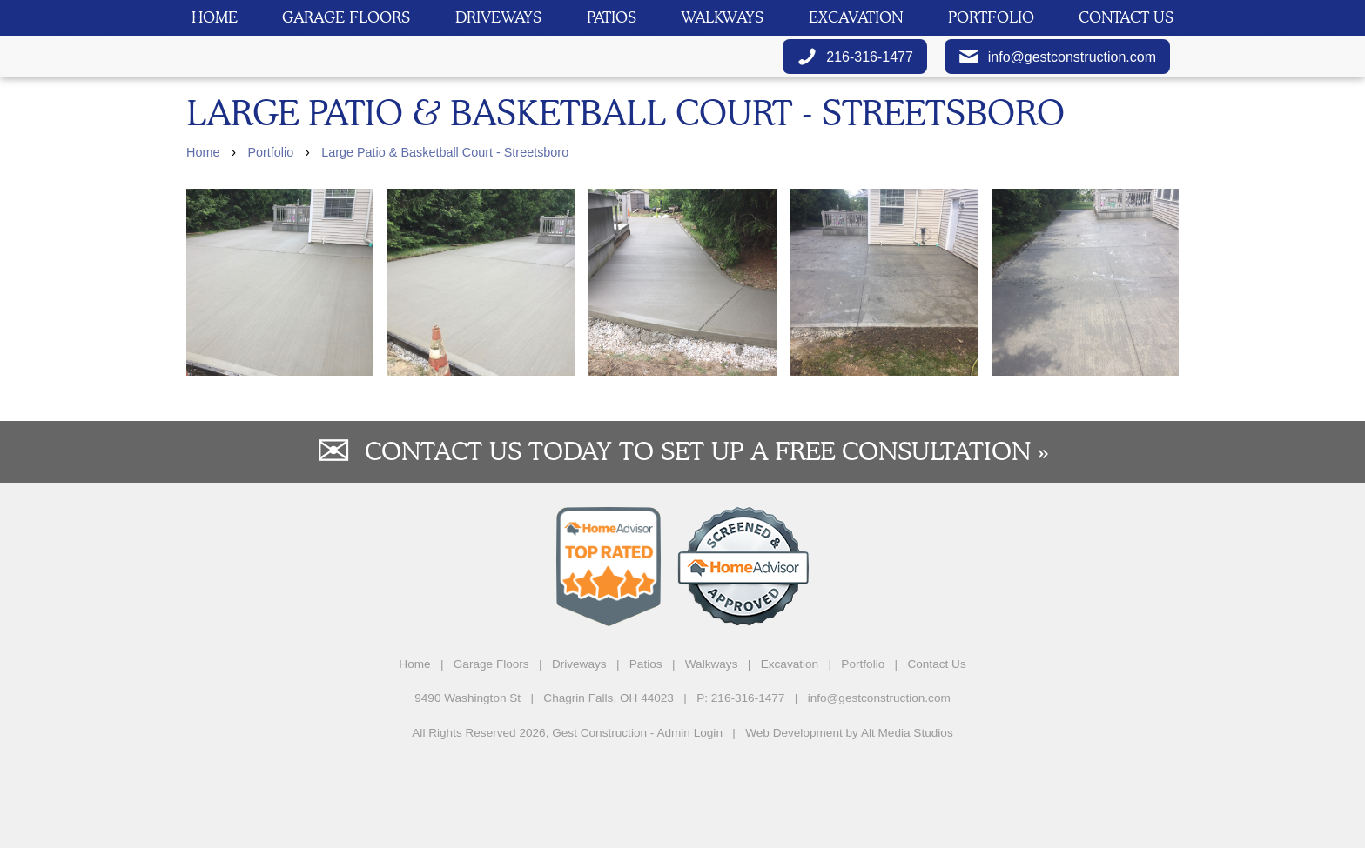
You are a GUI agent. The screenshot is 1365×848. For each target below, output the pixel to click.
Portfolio (991, 17)
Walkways (722, 17)
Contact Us (1126, 17)
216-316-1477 (855, 100)
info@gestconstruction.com (1057, 100)
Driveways (498, 17)
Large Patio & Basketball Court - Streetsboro (444, 239)
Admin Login (689, 819)
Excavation (856, 17)
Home (215, 17)
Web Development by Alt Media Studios (849, 819)
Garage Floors (346, 17)
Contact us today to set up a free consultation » (707, 538)
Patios (611, 17)
